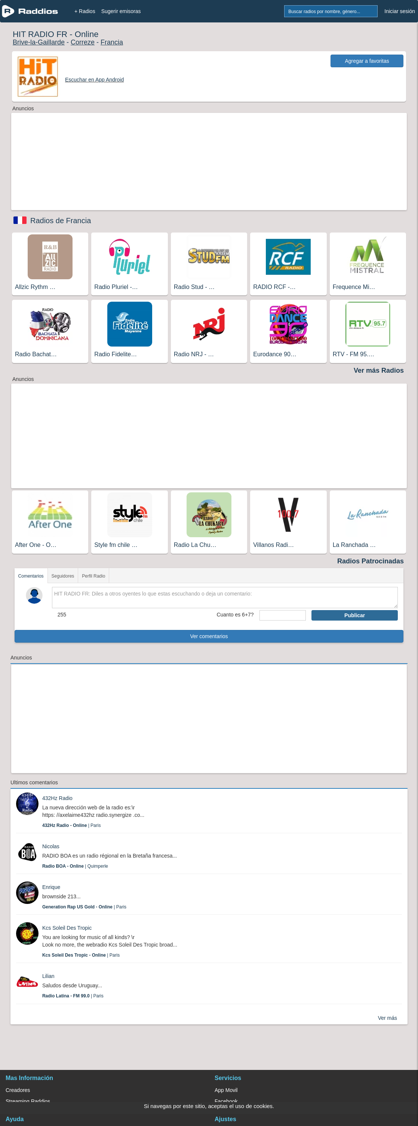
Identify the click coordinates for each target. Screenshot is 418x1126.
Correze (83, 42)
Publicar (354, 615)
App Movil (226, 1090)
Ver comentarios (209, 636)
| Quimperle (75, 866)
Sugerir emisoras (121, 11)
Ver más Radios (379, 370)
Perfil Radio (93, 576)
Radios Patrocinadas (370, 561)
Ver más (387, 1018)
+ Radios (84, 11)
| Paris (71, 825)
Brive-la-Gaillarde (39, 42)
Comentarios (31, 576)
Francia (112, 42)
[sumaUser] (282, 615)
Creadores (18, 1090)
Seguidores (63, 576)
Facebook (226, 1101)
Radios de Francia (60, 220)
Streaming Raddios (28, 1101)
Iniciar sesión (399, 11)
